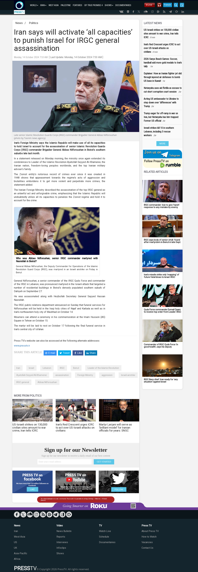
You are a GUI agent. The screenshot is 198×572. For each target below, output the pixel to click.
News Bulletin (63, 531)
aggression (107, 375)
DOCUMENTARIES (123, 5)
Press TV (147, 525)
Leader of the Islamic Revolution (103, 368)
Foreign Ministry (85, 375)
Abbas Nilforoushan (47, 382)
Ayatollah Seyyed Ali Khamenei (31, 375)
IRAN (43, 5)
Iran (18, 368)
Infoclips (61, 547)
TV (100, 525)
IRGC (62, 368)
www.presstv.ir (22, 345)
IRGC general (22, 382)
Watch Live (105, 531)
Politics (33, 23)
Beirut (76, 368)
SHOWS (109, 5)
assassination (62, 375)
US (15, 542)
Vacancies (147, 542)
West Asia (19, 536)
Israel (31, 368)
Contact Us (147, 547)
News (19, 23)
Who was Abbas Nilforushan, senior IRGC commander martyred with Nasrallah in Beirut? (57, 260)
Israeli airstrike (128, 375)
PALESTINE (66, 5)
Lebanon (47, 368)
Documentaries (107, 542)
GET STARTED (104, 462)
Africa (17, 558)
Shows (60, 553)
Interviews (62, 542)
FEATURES (77, 5)
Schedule (104, 536)
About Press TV (150, 531)
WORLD (34, 5)
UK (15, 547)
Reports (60, 536)
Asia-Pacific (20, 553)
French (167, 4)
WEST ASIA (54, 5)
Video (59, 525)
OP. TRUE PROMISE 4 (93, 5)
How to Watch (149, 536)
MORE (162, 143)
